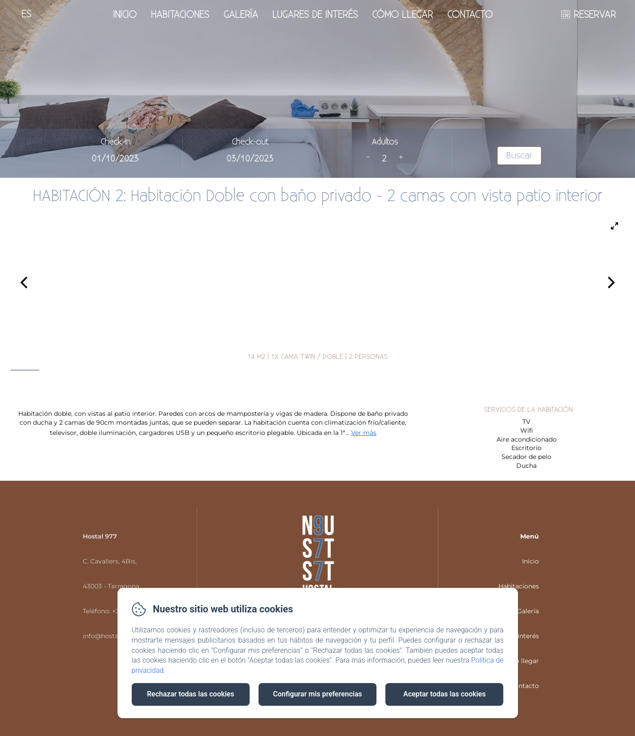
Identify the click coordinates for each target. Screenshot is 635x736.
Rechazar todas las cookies (190, 694)
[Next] (610, 283)
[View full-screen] (614, 226)
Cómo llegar (402, 14)
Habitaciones (180, 14)
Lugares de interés (315, 14)
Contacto (470, 14)
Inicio (125, 14)
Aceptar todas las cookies (444, 694)
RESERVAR (595, 14)
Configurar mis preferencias (317, 694)
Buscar (519, 155)
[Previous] (25, 283)
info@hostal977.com (114, 636)
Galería (240, 14)
